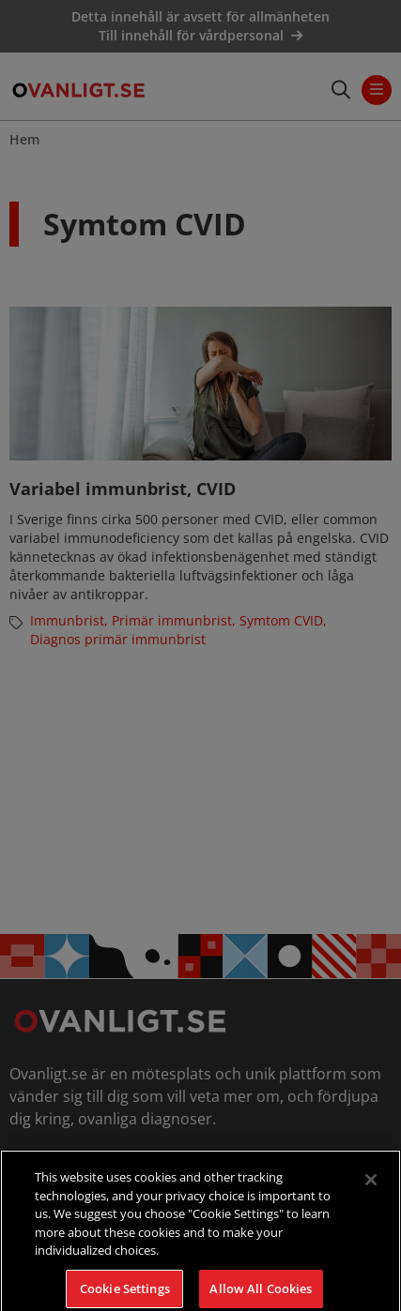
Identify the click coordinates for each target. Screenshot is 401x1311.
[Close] (371, 1187)
